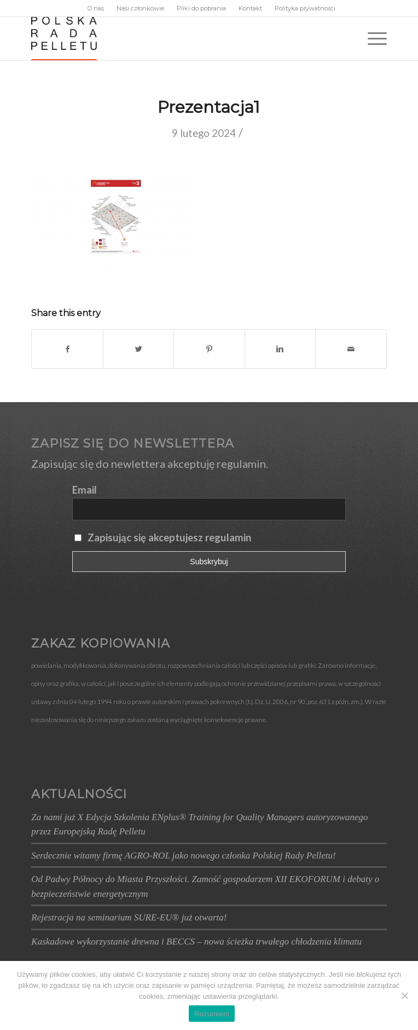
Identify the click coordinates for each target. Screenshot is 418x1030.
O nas (96, 8)
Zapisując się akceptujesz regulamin (169, 537)
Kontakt (250, 8)
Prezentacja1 (209, 107)
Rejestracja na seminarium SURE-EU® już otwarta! (129, 917)
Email (84, 490)
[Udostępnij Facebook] (67, 349)
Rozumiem (211, 1014)
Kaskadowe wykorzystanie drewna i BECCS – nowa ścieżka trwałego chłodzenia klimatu (196, 941)
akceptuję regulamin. (217, 463)
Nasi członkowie (140, 8)
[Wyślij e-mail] (351, 349)
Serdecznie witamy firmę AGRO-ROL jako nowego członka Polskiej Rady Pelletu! (183, 855)
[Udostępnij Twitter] (138, 349)
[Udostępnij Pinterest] (209, 349)
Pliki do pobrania (201, 8)
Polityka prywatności (305, 8)
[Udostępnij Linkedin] (280, 349)
